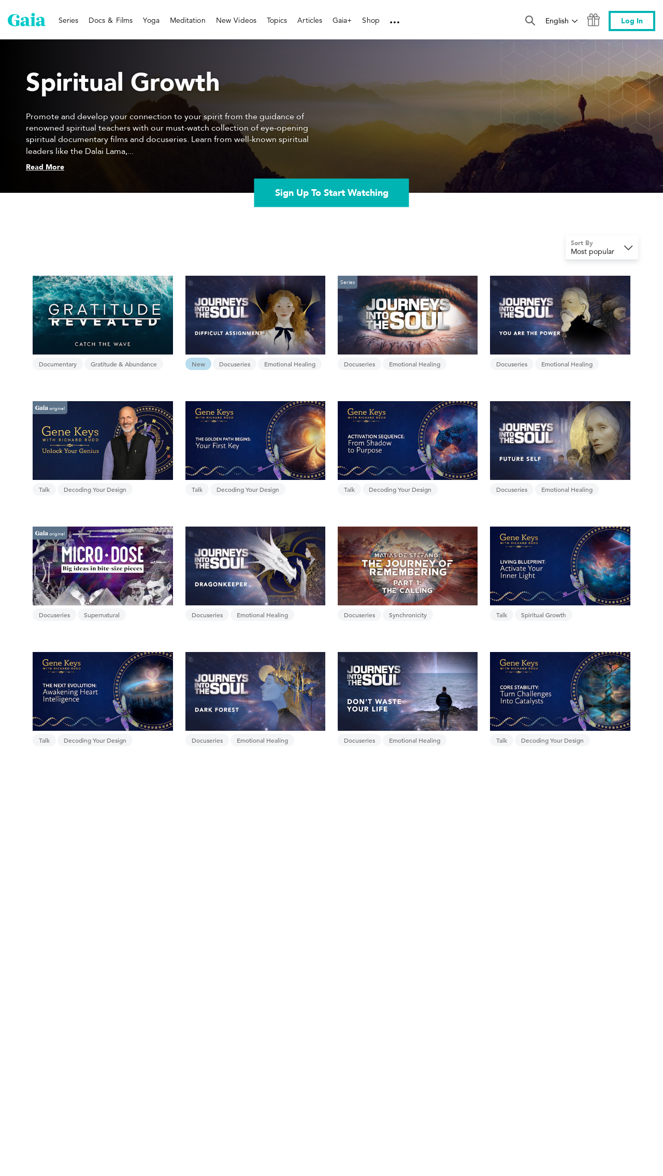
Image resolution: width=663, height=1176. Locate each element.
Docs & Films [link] (111, 20)
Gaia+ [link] (342, 20)
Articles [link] (309, 20)
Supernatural (102, 615)
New (198, 364)
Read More (45, 167)
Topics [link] (277, 20)
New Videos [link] (236, 20)
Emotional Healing (289, 364)
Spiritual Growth (543, 615)
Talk (44, 489)
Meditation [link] (188, 20)
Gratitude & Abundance (124, 364)
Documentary (58, 364)
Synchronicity (408, 615)
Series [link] (68, 20)
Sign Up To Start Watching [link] (331, 193)
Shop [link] (370, 20)
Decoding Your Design (95, 489)
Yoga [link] (151, 20)
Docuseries (234, 364)
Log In (632, 21)
